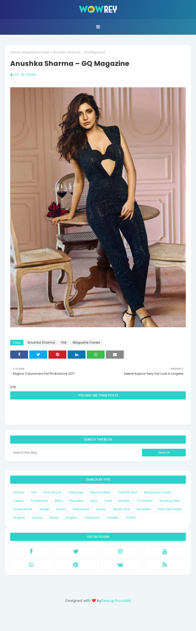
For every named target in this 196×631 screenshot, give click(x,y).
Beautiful (76, 501)
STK (16, 74)
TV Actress (145, 501)
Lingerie (19, 517)
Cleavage (75, 492)
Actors (61, 509)
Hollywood (81, 509)
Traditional (39, 501)
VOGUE (130, 517)
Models (124, 501)
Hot (63, 342)
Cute (108, 501)
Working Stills (170, 501)
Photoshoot (52, 492)
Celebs (18, 501)
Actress (18, 492)
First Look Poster (169, 509)
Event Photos (127, 492)
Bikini (59, 501)
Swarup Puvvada (116, 600)
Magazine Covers (36, 52)
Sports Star (121, 509)
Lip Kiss (37, 517)
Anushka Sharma (41, 342)
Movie (54, 517)
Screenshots (22, 509)
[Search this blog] (76, 452)
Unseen (112, 517)
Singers (71, 517)
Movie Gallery (100, 492)
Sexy (93, 501)
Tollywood (92, 517)
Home (14, 52)
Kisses (101, 509)
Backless (144, 509)
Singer (44, 509)
